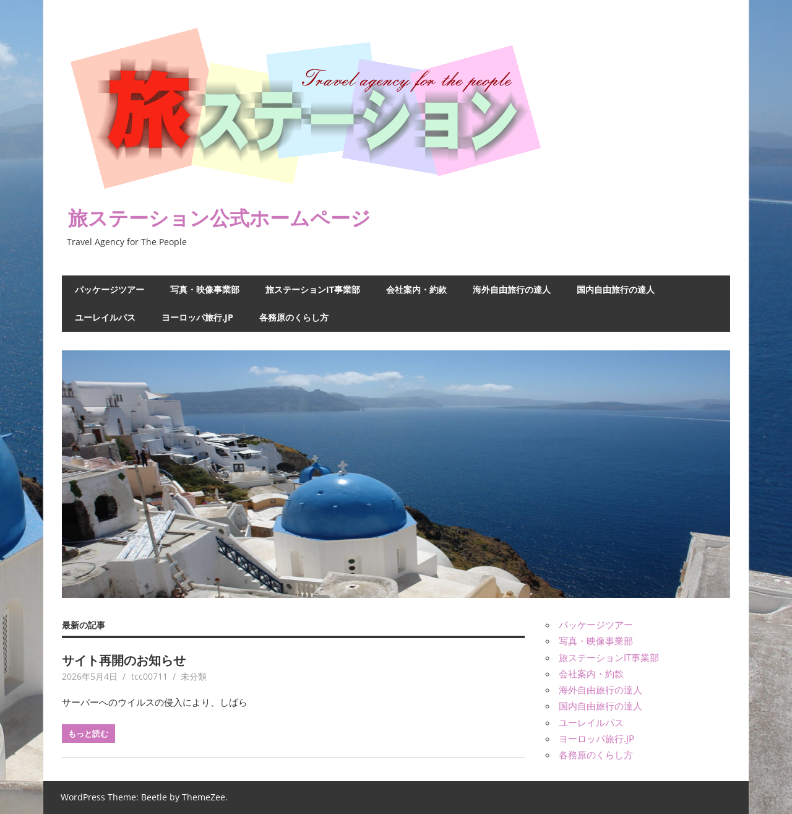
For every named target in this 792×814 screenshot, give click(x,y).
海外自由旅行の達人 (512, 289)
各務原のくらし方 (294, 317)
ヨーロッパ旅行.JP (197, 317)
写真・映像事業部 (204, 289)
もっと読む (88, 733)
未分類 (194, 676)
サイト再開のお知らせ (124, 660)
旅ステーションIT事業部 (312, 289)
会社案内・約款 (416, 289)
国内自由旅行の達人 (616, 289)
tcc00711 (149, 676)
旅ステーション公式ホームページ (219, 217)
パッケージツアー (109, 289)
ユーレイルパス (105, 317)
